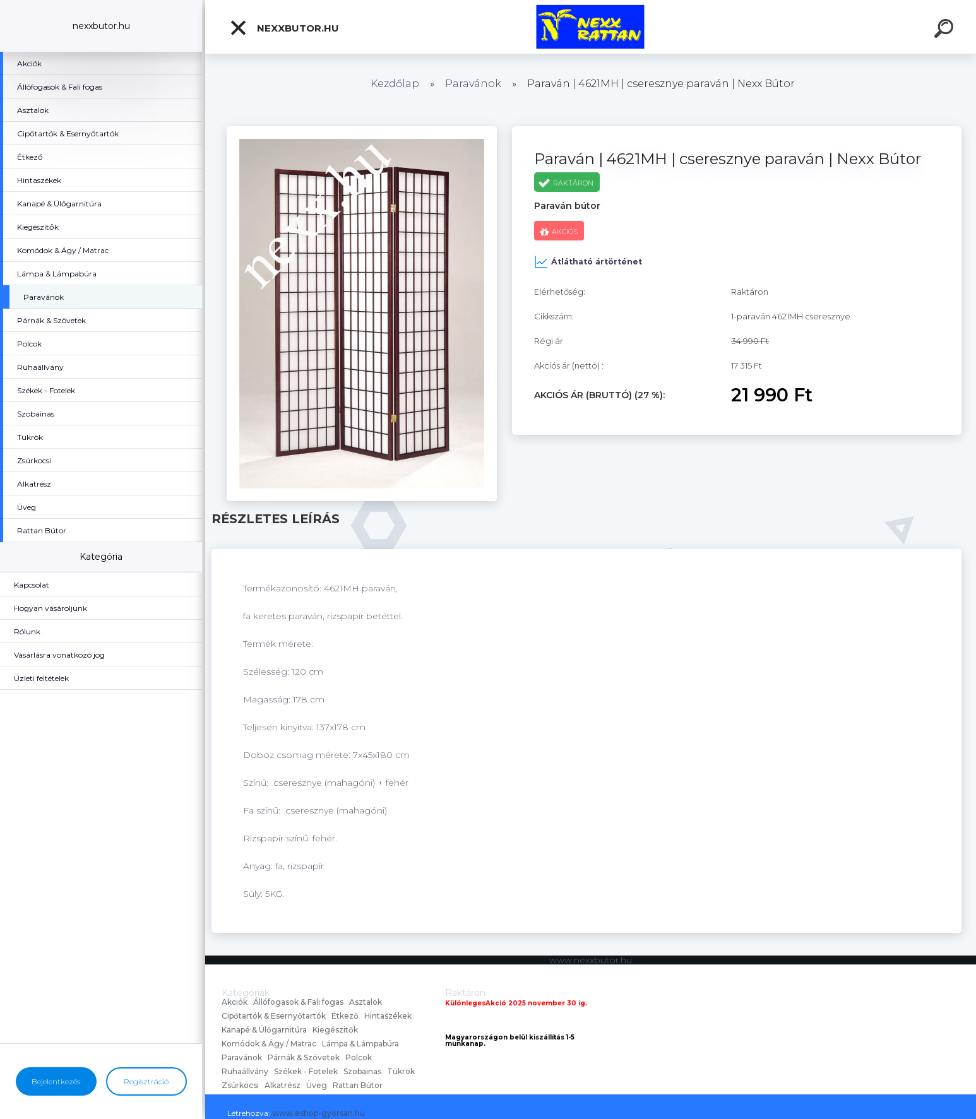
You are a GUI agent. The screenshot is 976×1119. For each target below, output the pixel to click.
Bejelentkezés (56, 1081)
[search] (945, 30)
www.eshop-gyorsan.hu (318, 1113)
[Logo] (591, 27)
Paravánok (473, 84)
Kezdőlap (395, 84)
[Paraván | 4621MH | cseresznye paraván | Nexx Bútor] (362, 130)
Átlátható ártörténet (588, 262)
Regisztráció (146, 1081)
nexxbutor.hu (284, 27)
